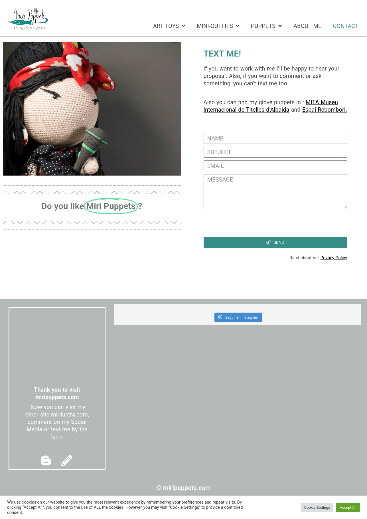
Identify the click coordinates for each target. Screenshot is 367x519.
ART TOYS (169, 26)
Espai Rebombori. (324, 109)
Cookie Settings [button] (317, 507)
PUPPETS (266, 26)
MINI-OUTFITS (218, 26)
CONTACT (345, 26)
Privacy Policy (334, 257)
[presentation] (247, 223)
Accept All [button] (348, 507)
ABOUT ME (307, 26)
